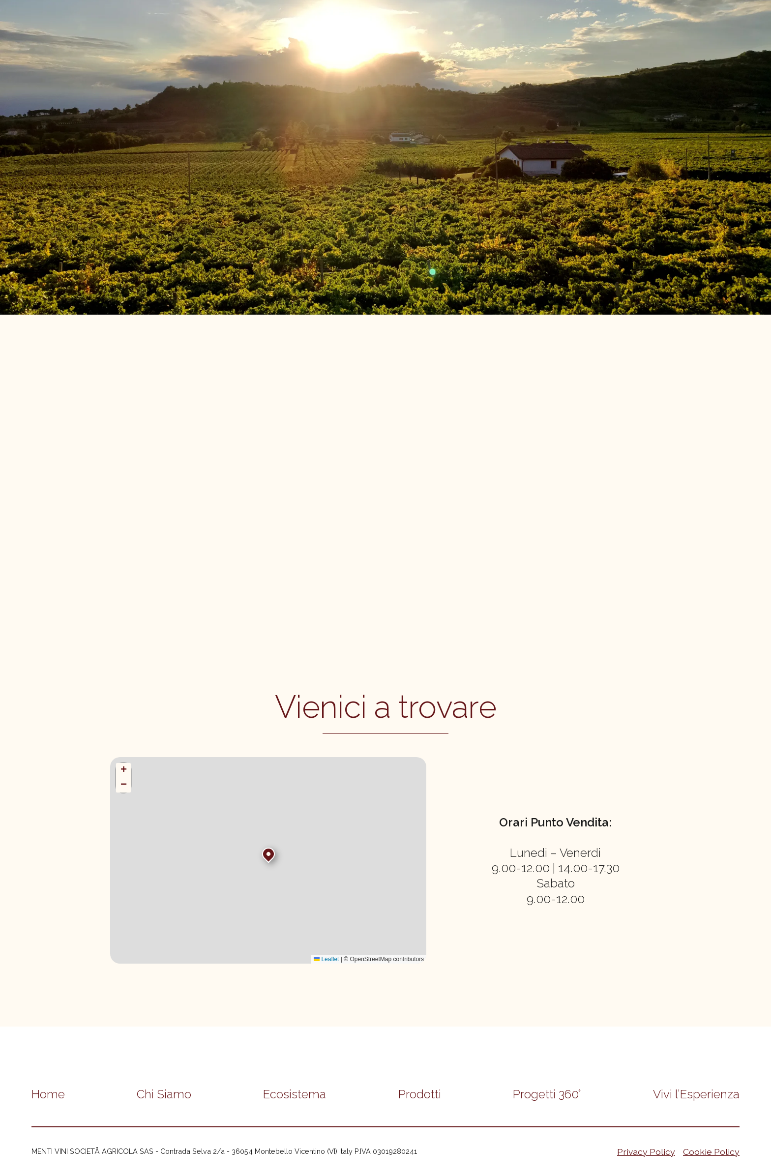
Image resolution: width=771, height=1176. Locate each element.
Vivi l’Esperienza (696, 1094)
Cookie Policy (711, 1152)
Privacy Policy (646, 1152)
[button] (268, 854)
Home (48, 1094)
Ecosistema (294, 1094)
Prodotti (419, 1094)
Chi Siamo (164, 1094)
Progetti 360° (547, 1094)
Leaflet (326, 959)
